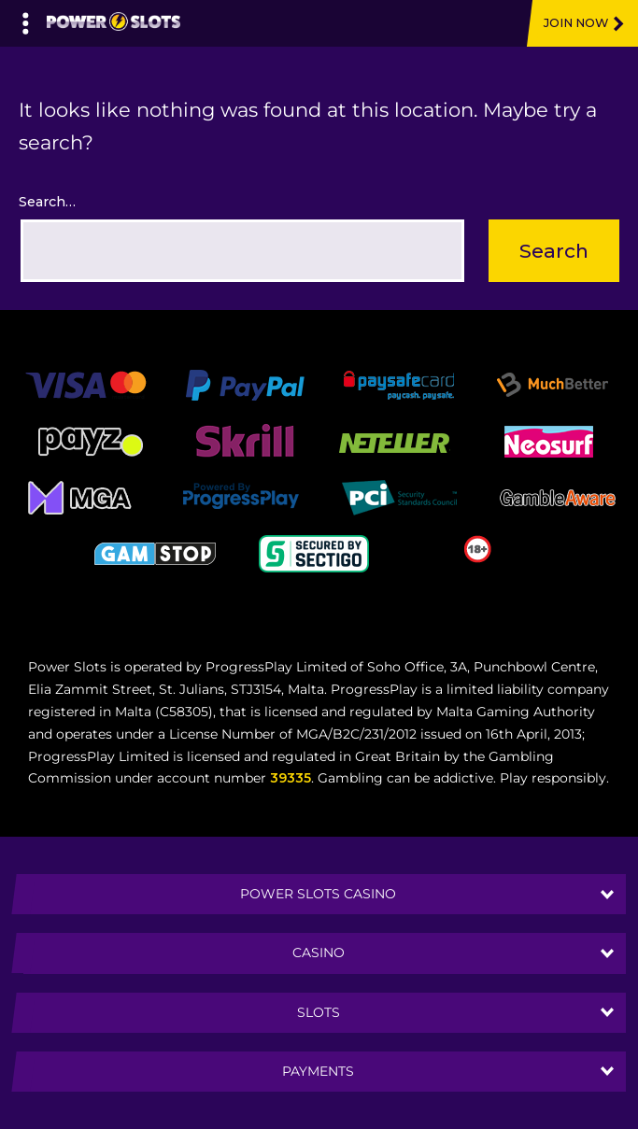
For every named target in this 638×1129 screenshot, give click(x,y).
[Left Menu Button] (26, 18)
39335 (290, 777)
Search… (47, 201)
